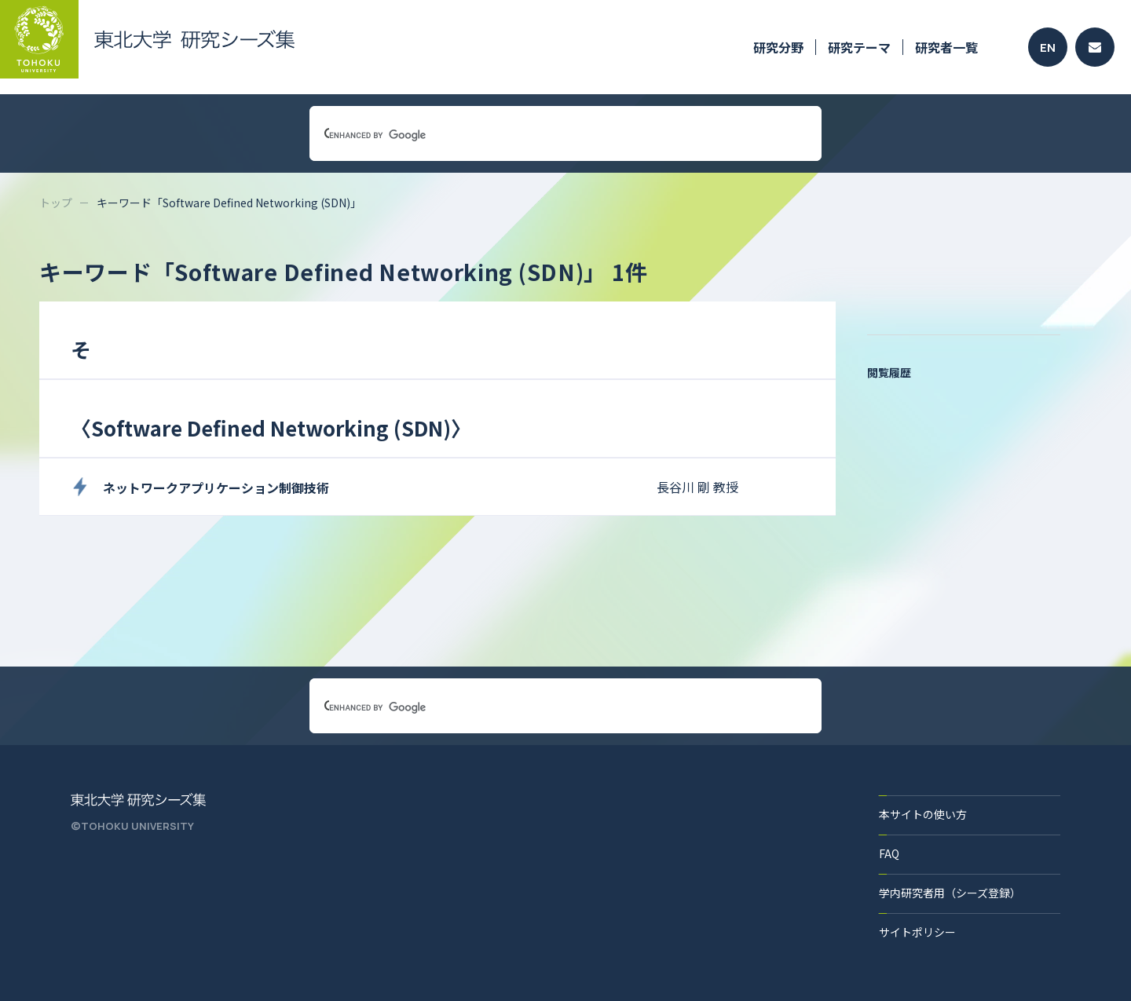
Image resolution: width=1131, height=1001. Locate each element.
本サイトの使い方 (923, 814)
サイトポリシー (917, 932)
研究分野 (778, 47)
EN (1048, 47)
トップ (55, 202)
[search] (546, 135)
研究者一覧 (946, 47)
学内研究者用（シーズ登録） (950, 893)
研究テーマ (859, 47)
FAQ (889, 853)
